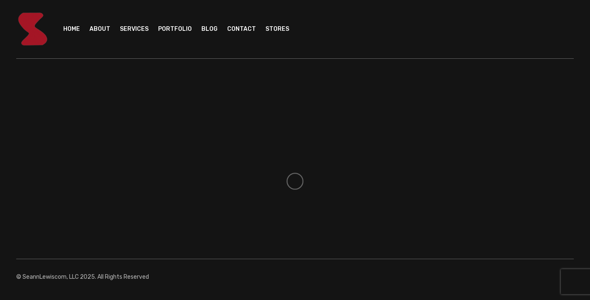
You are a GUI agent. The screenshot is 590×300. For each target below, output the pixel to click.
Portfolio (175, 28)
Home (71, 28)
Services (134, 28)
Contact (241, 28)
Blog (209, 28)
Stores (277, 28)
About (99, 28)
